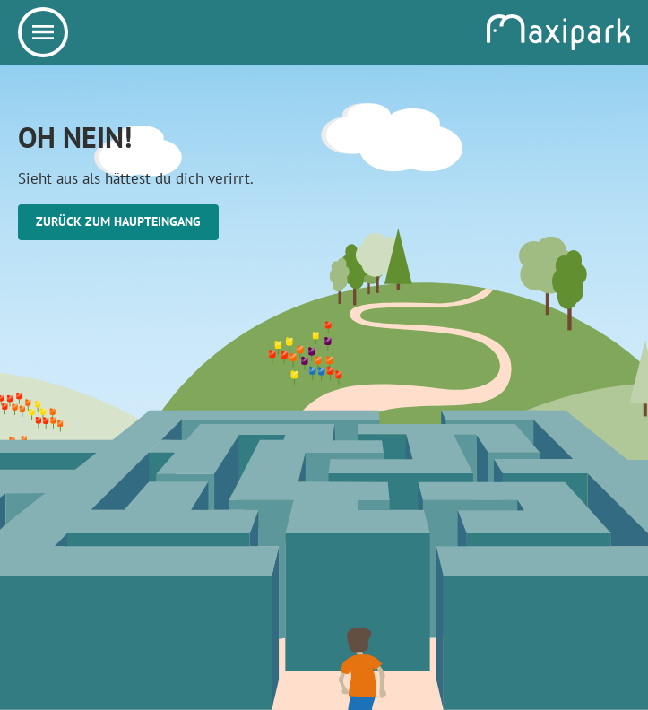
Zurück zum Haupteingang (118, 221)
